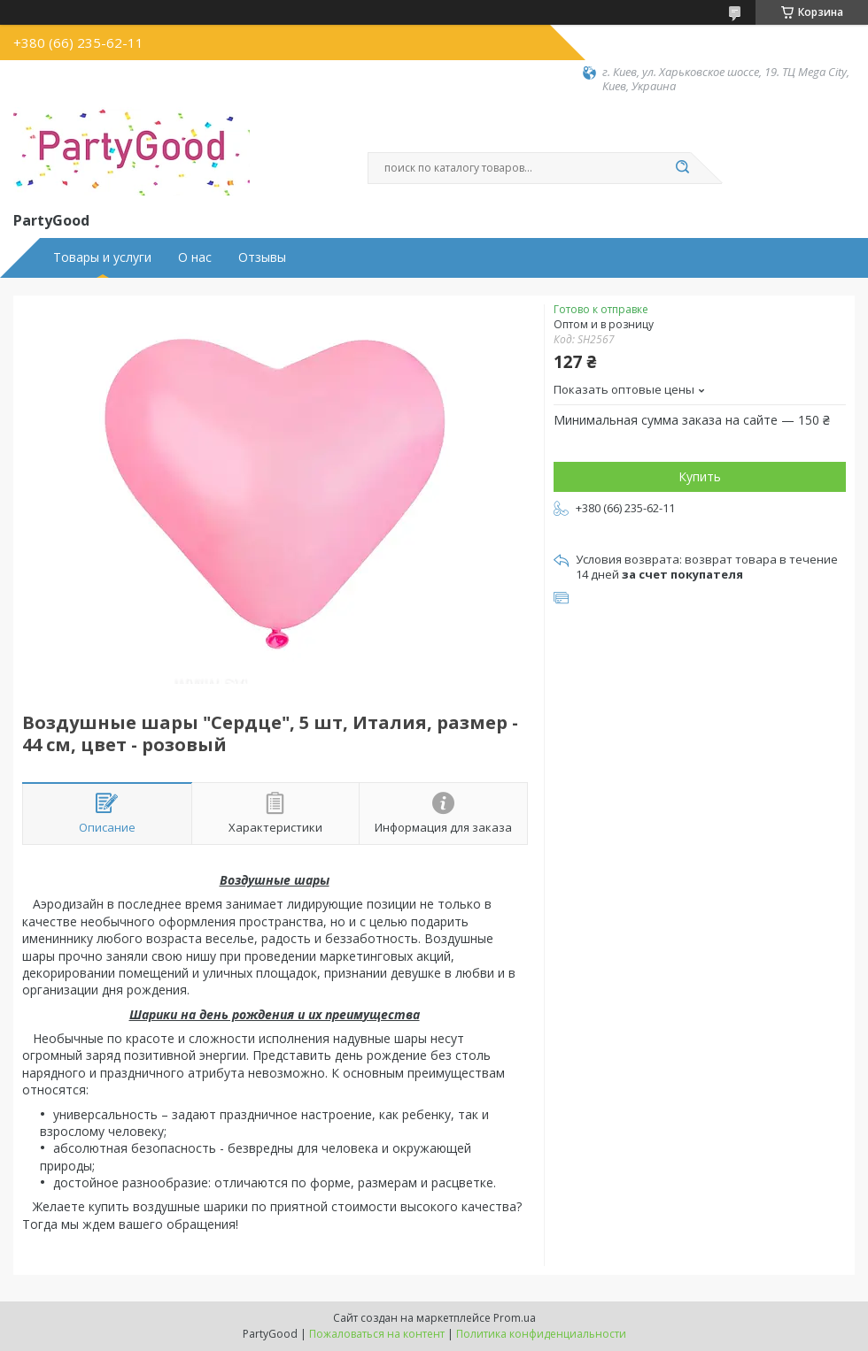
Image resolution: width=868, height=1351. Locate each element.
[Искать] (682, 168)
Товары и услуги (102, 257)
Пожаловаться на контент (377, 1333)
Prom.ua (514, 1317)
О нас (195, 257)
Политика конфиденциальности (541, 1333)
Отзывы (262, 257)
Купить (699, 476)
